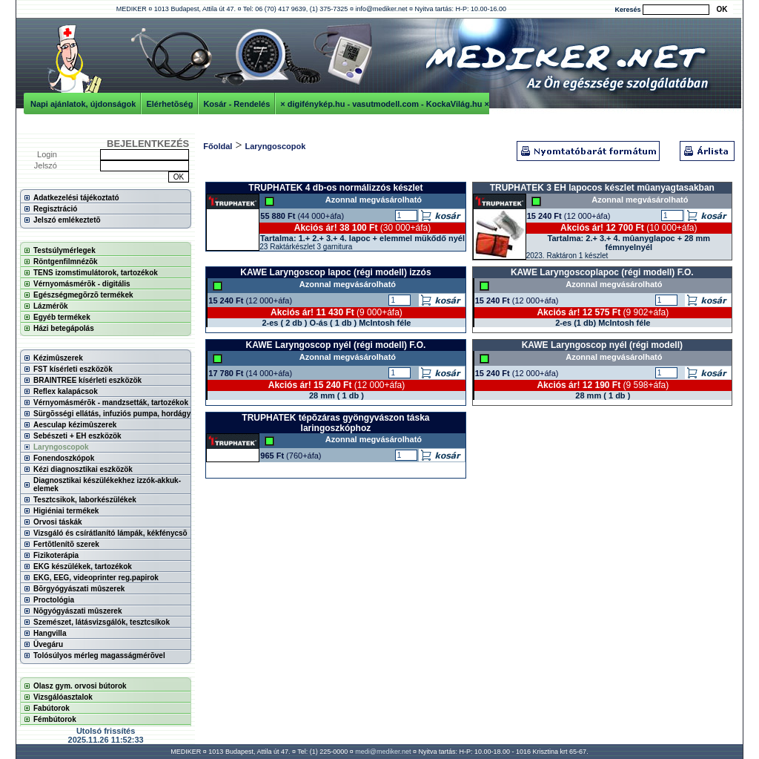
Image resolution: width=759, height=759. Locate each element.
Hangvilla (49, 633)
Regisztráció (55, 209)
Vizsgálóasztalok (63, 697)
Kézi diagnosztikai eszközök (83, 469)
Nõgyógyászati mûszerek (77, 611)
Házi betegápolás (63, 328)
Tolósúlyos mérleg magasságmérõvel (99, 655)
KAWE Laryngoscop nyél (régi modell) (602, 345)
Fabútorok (51, 708)
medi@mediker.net (383, 751)
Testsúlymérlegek (64, 250)
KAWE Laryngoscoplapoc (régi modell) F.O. (602, 272)
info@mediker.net (381, 9)
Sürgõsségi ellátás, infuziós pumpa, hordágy (111, 414)
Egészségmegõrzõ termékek (83, 295)
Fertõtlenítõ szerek (66, 544)
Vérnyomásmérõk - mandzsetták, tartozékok (110, 402)
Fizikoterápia (56, 555)
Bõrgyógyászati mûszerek (79, 589)
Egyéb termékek (61, 317)
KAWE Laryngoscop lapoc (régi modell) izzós (335, 272)
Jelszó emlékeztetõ (67, 220)
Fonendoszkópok (63, 458)
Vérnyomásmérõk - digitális (81, 284)
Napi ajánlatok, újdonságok (83, 103)
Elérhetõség (169, 103)
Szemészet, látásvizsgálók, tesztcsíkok (101, 622)
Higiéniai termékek (66, 511)
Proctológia (53, 600)
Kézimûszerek (58, 358)
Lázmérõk (50, 306)
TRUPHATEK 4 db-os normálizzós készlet (335, 188)
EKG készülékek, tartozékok (82, 566)
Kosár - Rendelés (236, 103)
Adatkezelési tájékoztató (76, 198)
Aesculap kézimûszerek (74, 425)
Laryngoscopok (60, 447)
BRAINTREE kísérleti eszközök (87, 380)
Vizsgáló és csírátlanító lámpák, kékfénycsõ (110, 533)
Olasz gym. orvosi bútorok (80, 686)
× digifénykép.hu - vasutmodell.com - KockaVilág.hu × (384, 103)
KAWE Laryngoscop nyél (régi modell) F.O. (336, 345)
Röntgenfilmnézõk (65, 261)
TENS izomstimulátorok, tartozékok (95, 273)
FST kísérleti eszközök (73, 369)
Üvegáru (48, 644)
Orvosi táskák (57, 522)
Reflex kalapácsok (65, 391)
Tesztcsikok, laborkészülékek (84, 500)
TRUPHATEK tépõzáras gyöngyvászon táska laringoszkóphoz (335, 423)
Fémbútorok (54, 719)
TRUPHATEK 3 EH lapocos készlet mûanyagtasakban (602, 188)
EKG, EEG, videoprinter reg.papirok (96, 578)
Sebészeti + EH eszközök (77, 436)
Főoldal (217, 146)
